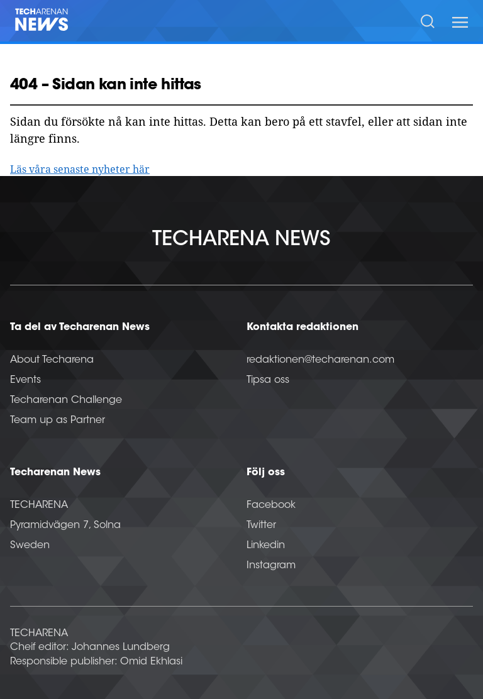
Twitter (261, 525)
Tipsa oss (268, 380)
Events (25, 380)
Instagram (271, 566)
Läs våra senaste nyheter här (80, 169)
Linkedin (266, 546)
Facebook (271, 505)
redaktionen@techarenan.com (320, 360)
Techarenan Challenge (66, 400)
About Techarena (52, 360)
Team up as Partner (57, 421)
